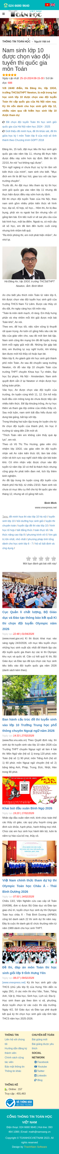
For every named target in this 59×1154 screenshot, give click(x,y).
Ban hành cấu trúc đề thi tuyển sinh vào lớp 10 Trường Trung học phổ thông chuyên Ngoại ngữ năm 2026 (29, 725)
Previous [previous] (3, 27)
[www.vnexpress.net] (13, 982)
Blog (38, 1080)
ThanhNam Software (35, 1147)
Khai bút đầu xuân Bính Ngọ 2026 (27, 808)
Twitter (39, 1071)
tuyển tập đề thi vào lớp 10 (33, 525)
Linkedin (40, 1075)
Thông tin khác (13, 1071)
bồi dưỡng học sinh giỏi (30, 521)
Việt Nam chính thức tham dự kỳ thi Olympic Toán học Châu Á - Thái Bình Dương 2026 (29, 886)
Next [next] (55, 27)
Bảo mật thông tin (15, 1066)
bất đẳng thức (24, 530)
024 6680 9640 (18, 5)
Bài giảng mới (39, 1039)
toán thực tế (41, 530)
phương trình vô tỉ (37, 534)
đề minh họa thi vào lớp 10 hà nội (28, 516)
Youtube (40, 1066)
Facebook (41, 1062)
